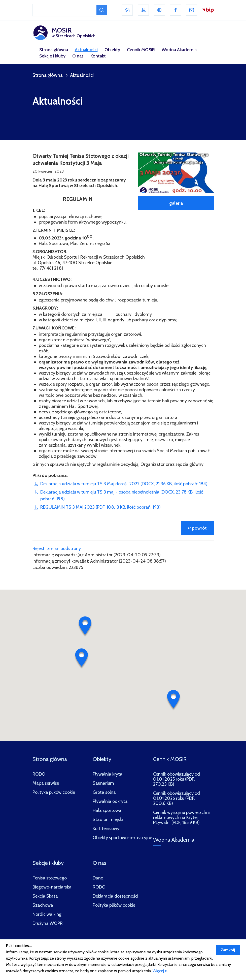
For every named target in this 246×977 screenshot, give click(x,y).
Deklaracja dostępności (115, 896)
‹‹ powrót (197, 528)
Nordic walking (46, 914)
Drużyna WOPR (47, 923)
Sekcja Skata (45, 896)
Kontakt (98, 55)
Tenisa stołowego (49, 878)
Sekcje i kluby (52, 55)
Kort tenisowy (106, 828)
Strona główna (53, 49)
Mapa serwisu (45, 783)
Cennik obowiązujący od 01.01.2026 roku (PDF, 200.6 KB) (176, 798)
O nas (78, 55)
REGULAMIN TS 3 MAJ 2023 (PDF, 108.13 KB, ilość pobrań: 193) (100, 507)
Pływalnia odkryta (110, 801)
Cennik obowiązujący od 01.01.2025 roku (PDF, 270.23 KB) (176, 779)
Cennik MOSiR (141, 49)
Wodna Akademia (179, 49)
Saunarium (103, 783)
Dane (98, 878)
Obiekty (112, 49)
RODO (99, 887)
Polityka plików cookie (114, 905)
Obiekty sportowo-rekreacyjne (122, 837)
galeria (176, 203)
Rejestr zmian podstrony (56, 548)
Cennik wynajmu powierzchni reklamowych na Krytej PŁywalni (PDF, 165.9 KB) (181, 817)
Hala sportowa (107, 810)
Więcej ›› (160, 970)
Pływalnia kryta (107, 774)
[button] (85, 626)
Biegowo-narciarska (52, 887)
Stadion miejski (108, 819)
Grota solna (104, 792)
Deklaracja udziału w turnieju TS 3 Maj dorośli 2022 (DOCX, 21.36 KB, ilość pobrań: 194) (123, 483)
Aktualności (86, 49)
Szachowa (42, 905)
